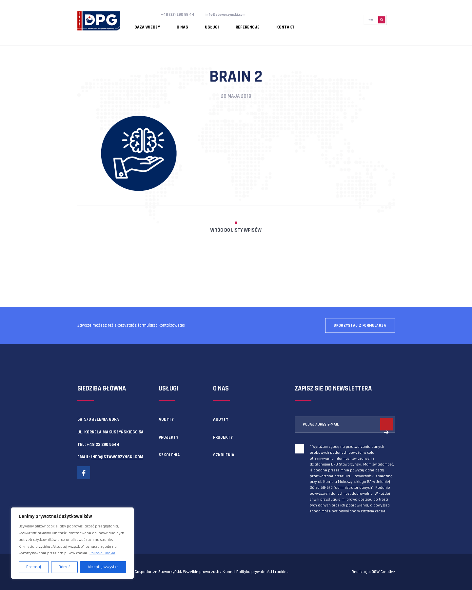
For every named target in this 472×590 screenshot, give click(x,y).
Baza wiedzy (143, 24)
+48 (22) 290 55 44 (179, 14)
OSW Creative (383, 571)
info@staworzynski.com (232, 14)
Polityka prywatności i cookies (262, 571)
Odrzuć (64, 566)
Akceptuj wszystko (103, 566)
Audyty (166, 419)
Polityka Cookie (102, 553)
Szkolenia (169, 455)
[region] (72, 543)
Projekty (168, 437)
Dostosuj (33, 566)
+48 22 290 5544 (103, 444)
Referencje (218, 24)
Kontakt (248, 24)
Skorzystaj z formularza (360, 325)
